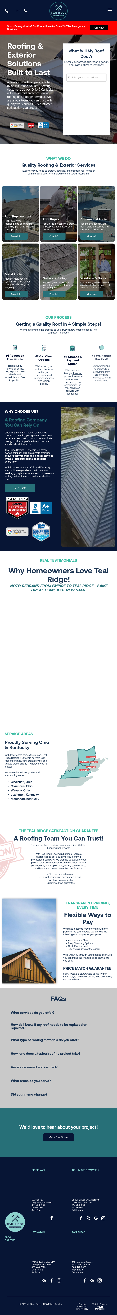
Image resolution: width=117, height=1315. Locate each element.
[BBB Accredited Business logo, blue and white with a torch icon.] (41, 508)
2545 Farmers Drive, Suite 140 (85, 1200)
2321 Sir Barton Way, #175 (43, 1262)
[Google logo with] (17, 532)
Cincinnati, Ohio (21, 782)
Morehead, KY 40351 (81, 1264)
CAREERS (10, 1240)
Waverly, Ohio (20, 790)
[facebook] (51, 1218)
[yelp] (88, 1218)
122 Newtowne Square (82, 1262)
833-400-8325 (39, 1205)
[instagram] (103, 1218)
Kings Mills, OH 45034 (42, 1202)
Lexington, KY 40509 (41, 1264)
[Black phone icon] (7, 12)
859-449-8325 (39, 1267)
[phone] (25, 11)
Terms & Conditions (81, 1305)
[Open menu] (110, 10)
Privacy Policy (82, 1309)
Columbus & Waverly (85, 1170)
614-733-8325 (78, 1205)
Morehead (78, 1232)
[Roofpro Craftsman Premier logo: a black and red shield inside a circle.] (17, 508)
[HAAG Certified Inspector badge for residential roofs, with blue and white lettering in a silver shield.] (41, 532)
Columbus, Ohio (21, 786)
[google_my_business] (95, 1218)
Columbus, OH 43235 (82, 1202)
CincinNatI (38, 1170)
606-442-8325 (79, 1267)
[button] (58, 1013)
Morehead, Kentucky (25, 799)
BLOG (8, 1237)
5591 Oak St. (37, 1200)
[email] (18, 11)
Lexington (38, 1232)
